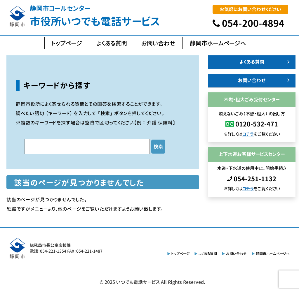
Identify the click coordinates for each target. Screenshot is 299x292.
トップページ (67, 43)
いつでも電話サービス (138, 282)
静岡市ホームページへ (218, 43)
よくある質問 (111, 43)
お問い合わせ (158, 43)
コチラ (248, 134)
